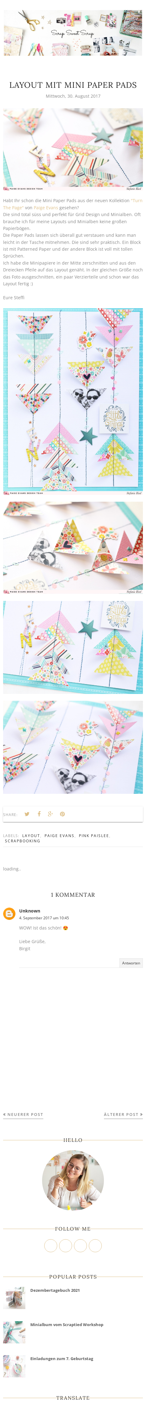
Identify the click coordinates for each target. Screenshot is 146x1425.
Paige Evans (46, 208)
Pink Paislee (94, 835)
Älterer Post (121, 1114)
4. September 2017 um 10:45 (44, 918)
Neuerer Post (25, 1114)
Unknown (29, 911)
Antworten (131, 963)
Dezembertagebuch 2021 (55, 1290)
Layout (31, 835)
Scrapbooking (23, 841)
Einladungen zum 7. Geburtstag (61, 1358)
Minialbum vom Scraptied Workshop (66, 1324)
